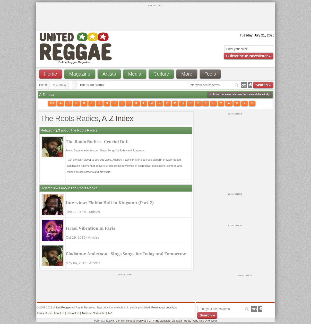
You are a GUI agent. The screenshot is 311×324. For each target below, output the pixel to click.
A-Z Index (59, 85)
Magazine (79, 74)
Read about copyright (164, 307)
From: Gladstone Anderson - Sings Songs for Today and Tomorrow (105, 150)
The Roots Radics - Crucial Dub (97, 141)
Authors (86, 313)
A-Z (109, 313)
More (186, 74)
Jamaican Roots (181, 320)
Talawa (110, 320)
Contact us (73, 313)
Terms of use (44, 313)
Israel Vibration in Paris (90, 228)
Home (50, 74)
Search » (263, 85)
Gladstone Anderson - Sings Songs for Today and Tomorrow (126, 253)
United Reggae (61, 307)
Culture (161, 74)
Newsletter (99, 313)
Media (134, 74)
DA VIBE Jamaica (159, 320)
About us (59, 313)
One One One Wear (205, 320)
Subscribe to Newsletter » (248, 56)
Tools (210, 74)
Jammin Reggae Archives (131, 320)
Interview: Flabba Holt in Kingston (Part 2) (110, 202)
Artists (109, 74)
